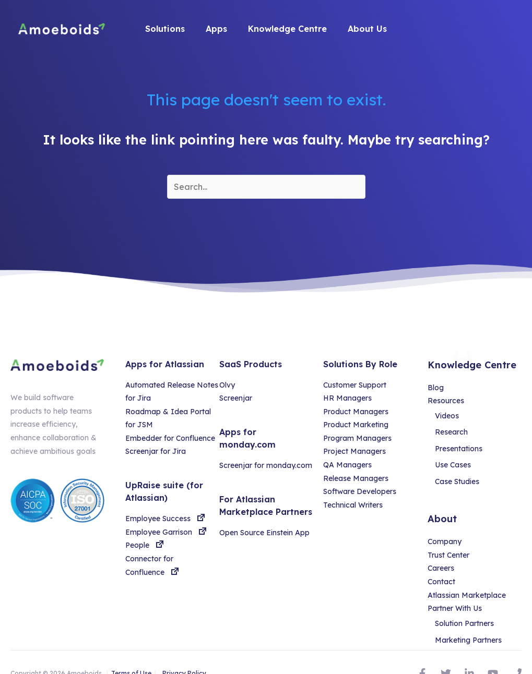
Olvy (227, 385)
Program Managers (357, 438)
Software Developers (359, 491)
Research (454, 429)
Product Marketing (355, 424)
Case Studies (460, 469)
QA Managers (347, 465)
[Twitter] (446, 652)
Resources (446, 400)
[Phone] (516, 652)
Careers (441, 553)
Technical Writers (353, 505)
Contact (441, 566)
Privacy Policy (184, 652)
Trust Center (448, 540)
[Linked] (469, 652)
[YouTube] (493, 652)
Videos (450, 415)
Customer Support (354, 385)
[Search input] (266, 187)
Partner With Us (455, 593)
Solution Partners (467, 608)
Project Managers (354, 451)
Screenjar (235, 398)
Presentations (462, 442)
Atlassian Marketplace (467, 580)
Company (445, 526)
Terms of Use (131, 652)
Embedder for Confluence (170, 438)
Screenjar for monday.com (265, 465)
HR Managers (347, 398)
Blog (436, 387)
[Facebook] (422, 652)
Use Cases (456, 456)
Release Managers (355, 478)
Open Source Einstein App (264, 532)
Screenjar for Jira (155, 451)
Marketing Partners (471, 622)
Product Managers (355, 411)
